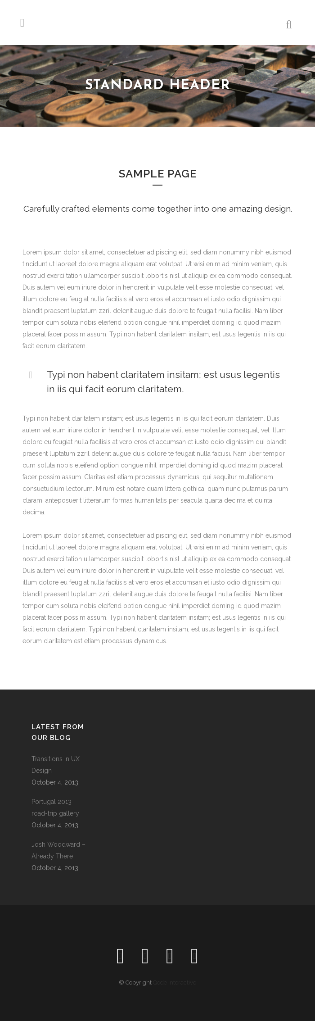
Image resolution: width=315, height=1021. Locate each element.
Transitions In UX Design (56, 764)
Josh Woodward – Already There (59, 850)
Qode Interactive (174, 982)
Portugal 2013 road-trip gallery (55, 807)
